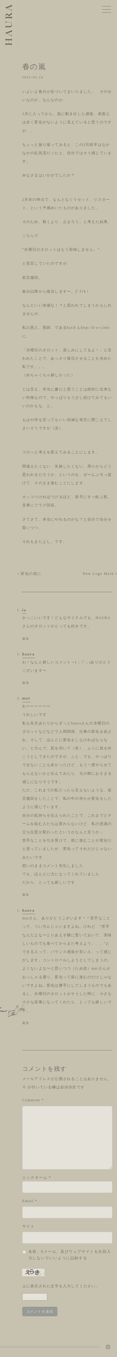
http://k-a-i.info (95, 327)
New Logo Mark (100, 573)
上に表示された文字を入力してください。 (61, 1286)
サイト (28, 1226)
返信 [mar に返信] (25, 894)
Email (29, 1201)
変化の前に (30, 573)
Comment (33, 1100)
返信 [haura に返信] (25, 682)
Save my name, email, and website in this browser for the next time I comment (70, 1254)
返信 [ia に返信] (25, 638)
